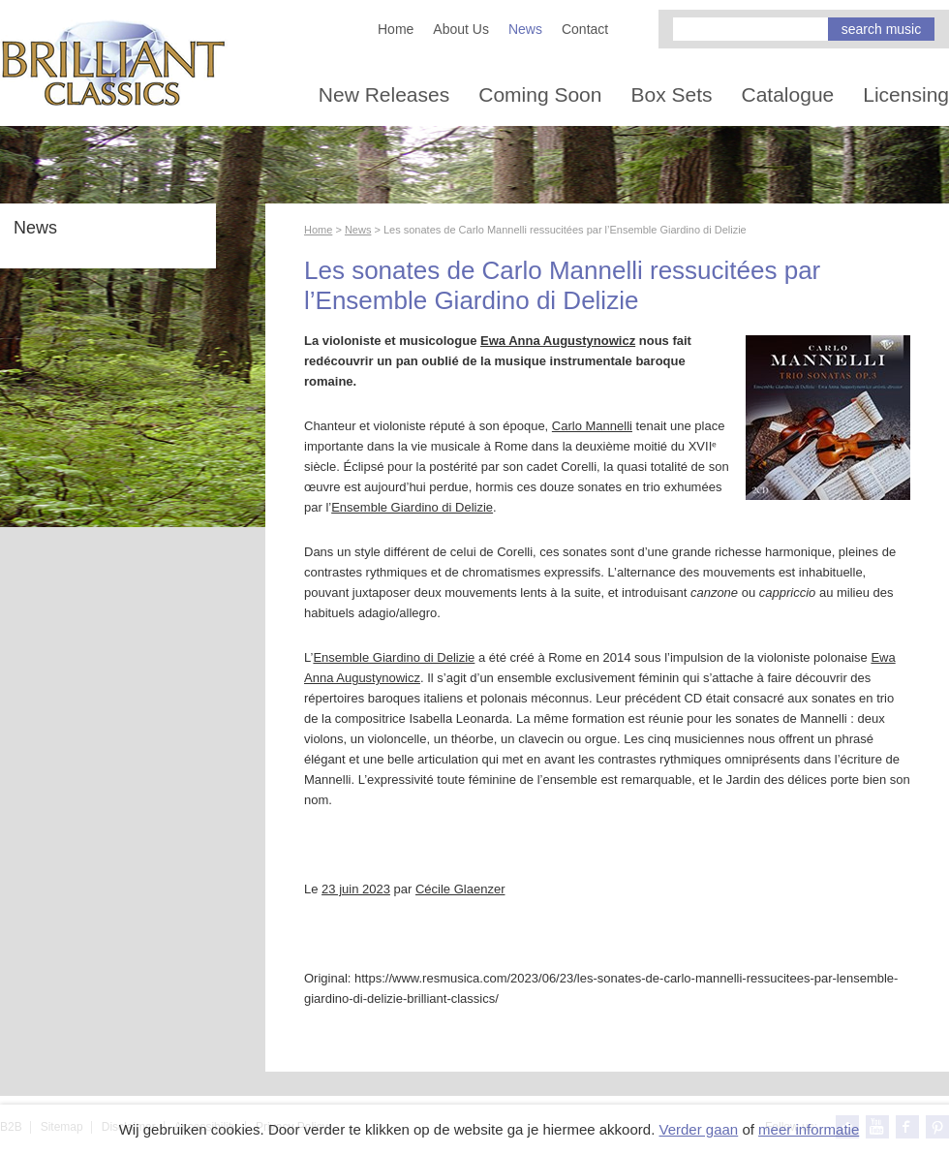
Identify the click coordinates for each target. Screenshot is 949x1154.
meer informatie (808, 1129)
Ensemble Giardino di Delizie (412, 507)
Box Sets (671, 94)
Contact (585, 29)
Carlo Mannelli (592, 426)
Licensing (906, 94)
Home (395, 29)
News (525, 29)
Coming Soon (539, 94)
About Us (461, 29)
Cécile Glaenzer (460, 889)
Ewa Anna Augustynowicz (557, 340)
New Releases (384, 94)
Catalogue (788, 94)
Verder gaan (698, 1129)
